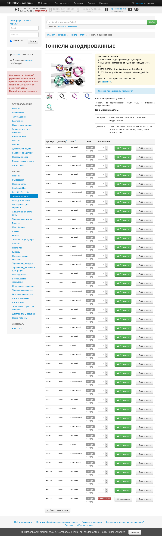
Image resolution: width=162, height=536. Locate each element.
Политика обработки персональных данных (57, 522)
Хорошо (135, 532)
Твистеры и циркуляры (23, 239)
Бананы (16, 223)
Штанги (15, 231)
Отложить (144, 148)
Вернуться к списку (57, 510)
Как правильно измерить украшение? (115, 91)
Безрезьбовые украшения (19, 280)
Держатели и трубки (21, 149)
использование (116, 532)
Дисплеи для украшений (23, 314)
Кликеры (16, 252)
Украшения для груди (22, 263)
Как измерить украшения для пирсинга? (125, 522)
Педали (15, 144)
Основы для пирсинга (22, 294)
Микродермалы (19, 274)
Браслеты (17, 328)
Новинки (16, 108)
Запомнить (16, 40)
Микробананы (18, 227)
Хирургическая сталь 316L (22, 213)
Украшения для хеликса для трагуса (23, 269)
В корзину (123, 148)
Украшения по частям (22, 290)
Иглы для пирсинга (21, 200)
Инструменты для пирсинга (20, 206)
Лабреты (16, 243)
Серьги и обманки (20, 298)
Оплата (91, 3)
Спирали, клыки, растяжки (20, 257)
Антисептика (18, 165)
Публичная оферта (23, 522)
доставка (28, 60)
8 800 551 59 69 (63, 9)
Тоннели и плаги (20, 196)
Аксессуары (18, 324)
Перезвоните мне (118, 9)
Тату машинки (19, 117)
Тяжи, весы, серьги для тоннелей (23, 308)
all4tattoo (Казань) (20, 3)
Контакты (103, 3)
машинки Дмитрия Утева (67, 27)
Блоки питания (19, 136)
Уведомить (123, 499)
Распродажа (18, 113)
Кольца (15, 235)
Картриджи (17, 121)
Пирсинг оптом (19, 184)
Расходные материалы (23, 161)
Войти (33, 41)
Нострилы (17, 248)
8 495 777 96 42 (91, 9)
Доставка (78, 3)
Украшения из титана (22, 219)
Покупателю (62, 3)
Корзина (139, 3)
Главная (51, 35)
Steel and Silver (19, 188)
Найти (152, 22)
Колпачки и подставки (22, 153)
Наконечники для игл (22, 125)
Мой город (44, 3)
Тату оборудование (22, 104)
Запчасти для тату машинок (21, 130)
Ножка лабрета (19, 318)
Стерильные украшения (23, 286)
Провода (16, 140)
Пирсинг (16, 171)
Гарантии (69, 525)
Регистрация (16, 20)
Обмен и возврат (85, 525)
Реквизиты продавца (92, 522)
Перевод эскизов (20, 157)
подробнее (105, 82)
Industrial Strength (20, 192)
